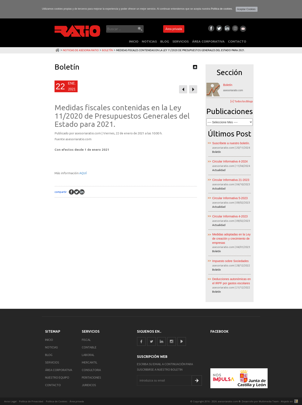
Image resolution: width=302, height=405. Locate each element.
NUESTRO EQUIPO (57, 377)
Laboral (88, 355)
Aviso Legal (10, 401)
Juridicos (89, 385)
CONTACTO (237, 41)
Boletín (107, 50)
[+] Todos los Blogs (241, 101)
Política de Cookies (56, 401)
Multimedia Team (269, 401)
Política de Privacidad (31, 401)
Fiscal (86, 339)
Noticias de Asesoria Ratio (81, 50)
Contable (89, 347)
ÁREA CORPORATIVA (208, 41)
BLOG (164, 41)
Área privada (173, 29)
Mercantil (89, 362)
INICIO (133, 41)
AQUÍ (83, 173)
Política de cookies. (222, 8)
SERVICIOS (180, 41)
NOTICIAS (149, 41)
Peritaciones (91, 377)
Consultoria (91, 370)
